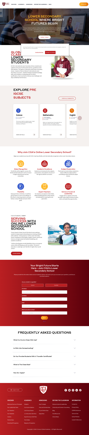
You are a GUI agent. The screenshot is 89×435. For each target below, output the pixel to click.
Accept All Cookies (50, 52)
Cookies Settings (39, 52)
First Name (24, 289)
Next (44, 317)
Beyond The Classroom (40, 4)
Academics (21, 4)
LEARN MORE (16, 253)
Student (33, 285)
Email (23, 303)
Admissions (29, 4)
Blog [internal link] (50, 4)
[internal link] (83, 4)
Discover (13, 4)
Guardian (57, 285)
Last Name (24, 296)
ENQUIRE (83, 4)
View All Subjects (67, 98)
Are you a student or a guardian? (29, 282)
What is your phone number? (28, 310)
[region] (45, 50)
